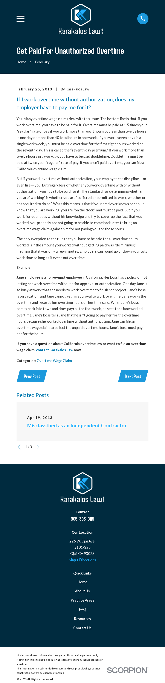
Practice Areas (82, 600)
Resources (82, 619)
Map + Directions (82, 560)
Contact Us (82, 628)
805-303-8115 (82, 518)
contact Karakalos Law (54, 350)
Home (82, 582)
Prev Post (32, 376)
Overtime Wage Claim (54, 361)
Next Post (133, 376)
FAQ (82, 609)
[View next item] (38, 447)
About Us (82, 591)
